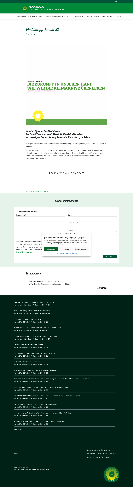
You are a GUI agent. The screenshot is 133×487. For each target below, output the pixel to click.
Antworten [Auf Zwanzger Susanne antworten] (102, 288)
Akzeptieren (51, 249)
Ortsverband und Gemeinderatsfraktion (46, 10)
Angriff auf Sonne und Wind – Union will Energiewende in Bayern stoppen (41, 387)
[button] (88, 233)
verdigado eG (46, 470)
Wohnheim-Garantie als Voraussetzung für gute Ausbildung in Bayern (39, 421)
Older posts (18, 429)
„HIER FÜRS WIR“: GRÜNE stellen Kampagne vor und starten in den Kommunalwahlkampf (47, 396)
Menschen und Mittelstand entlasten (27, 319)
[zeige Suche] (116, 1)
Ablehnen (66, 249)
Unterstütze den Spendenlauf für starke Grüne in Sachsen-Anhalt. (38, 328)
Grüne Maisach (36, 7)
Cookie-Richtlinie (60, 253)
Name (70, 215)
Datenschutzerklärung (24, 252)
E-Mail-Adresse (74, 222)
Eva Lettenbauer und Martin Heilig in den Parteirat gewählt (35, 404)
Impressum (74, 253)
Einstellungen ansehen (81, 249)
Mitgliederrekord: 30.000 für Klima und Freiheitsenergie (34, 353)
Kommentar (21, 215)
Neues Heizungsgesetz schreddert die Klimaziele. (32, 311)
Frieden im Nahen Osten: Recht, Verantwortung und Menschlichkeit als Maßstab (43, 413)
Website (71, 230)
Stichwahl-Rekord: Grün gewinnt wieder (28, 362)
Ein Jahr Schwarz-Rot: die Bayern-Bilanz (28, 345)
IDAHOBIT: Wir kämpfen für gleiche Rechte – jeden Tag (34, 302)
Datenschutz (68, 253)
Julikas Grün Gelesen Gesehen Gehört (37, 191)
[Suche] (113, 1)
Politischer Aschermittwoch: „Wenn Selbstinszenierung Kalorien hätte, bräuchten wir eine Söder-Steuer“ (52, 379)
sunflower (28, 470)
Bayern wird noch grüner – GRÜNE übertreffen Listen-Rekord (36, 370)
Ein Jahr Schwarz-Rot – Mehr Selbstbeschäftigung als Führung (36, 336)
